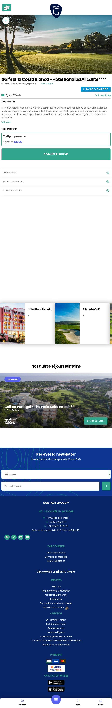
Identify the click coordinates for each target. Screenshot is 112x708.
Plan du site (56, 599)
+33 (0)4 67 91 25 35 (58, 526)
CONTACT (22, 703)
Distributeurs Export (56, 624)
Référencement (56, 628)
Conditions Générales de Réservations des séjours (56, 640)
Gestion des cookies (56, 607)
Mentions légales (56, 632)
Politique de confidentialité (56, 644)
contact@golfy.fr (57, 521)
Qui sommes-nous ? (56, 619)
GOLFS (78, 703)
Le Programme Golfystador (56, 590)
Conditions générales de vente (56, 636)
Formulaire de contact (58, 517)
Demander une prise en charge (56, 603)
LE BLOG (100, 703)
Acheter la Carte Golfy (56, 594)
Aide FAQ (56, 586)
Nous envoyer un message (56, 511)
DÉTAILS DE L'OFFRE (95, 420)
